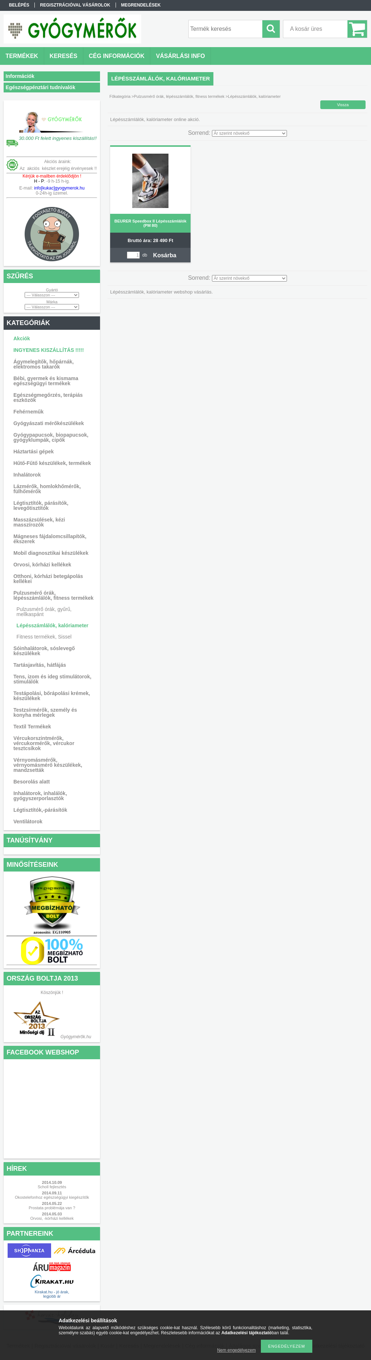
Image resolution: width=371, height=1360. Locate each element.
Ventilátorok (27, 821)
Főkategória (119, 96)
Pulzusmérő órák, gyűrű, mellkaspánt (44, 611)
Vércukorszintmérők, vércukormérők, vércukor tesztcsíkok (43, 743)
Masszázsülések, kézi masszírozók (39, 522)
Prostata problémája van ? (52, 1208)
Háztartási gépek (33, 451)
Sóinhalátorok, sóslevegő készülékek (44, 650)
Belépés (19, 5)
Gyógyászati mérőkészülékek (48, 423)
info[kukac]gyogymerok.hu (59, 188)
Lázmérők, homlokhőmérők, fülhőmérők (47, 488)
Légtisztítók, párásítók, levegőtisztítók (40, 505)
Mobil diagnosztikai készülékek (50, 553)
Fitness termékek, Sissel (44, 637)
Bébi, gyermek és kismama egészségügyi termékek (45, 380)
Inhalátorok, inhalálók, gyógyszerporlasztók (40, 795)
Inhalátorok (27, 475)
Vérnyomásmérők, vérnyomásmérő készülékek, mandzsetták (47, 765)
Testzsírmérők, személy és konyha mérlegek (45, 712)
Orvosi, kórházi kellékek (42, 564)
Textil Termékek (32, 726)
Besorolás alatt (31, 782)
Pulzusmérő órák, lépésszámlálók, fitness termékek (53, 595)
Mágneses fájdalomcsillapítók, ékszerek (50, 538)
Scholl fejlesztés (52, 1187)
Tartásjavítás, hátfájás (39, 665)
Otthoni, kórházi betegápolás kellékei (48, 578)
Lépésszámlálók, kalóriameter (52, 625)
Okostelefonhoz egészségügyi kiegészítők (52, 1197)
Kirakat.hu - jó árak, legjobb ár (52, 1294)
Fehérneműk (28, 412)
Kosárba (164, 255)
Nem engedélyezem (236, 1350)
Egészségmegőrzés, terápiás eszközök (48, 397)
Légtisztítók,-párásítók (40, 810)
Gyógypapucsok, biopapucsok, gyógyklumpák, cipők (50, 437)
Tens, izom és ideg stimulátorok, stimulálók (52, 679)
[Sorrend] (249, 133)
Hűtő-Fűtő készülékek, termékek (52, 463)
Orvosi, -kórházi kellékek (52, 1218)
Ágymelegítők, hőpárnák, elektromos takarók (43, 364)
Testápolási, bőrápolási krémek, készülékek (51, 695)
